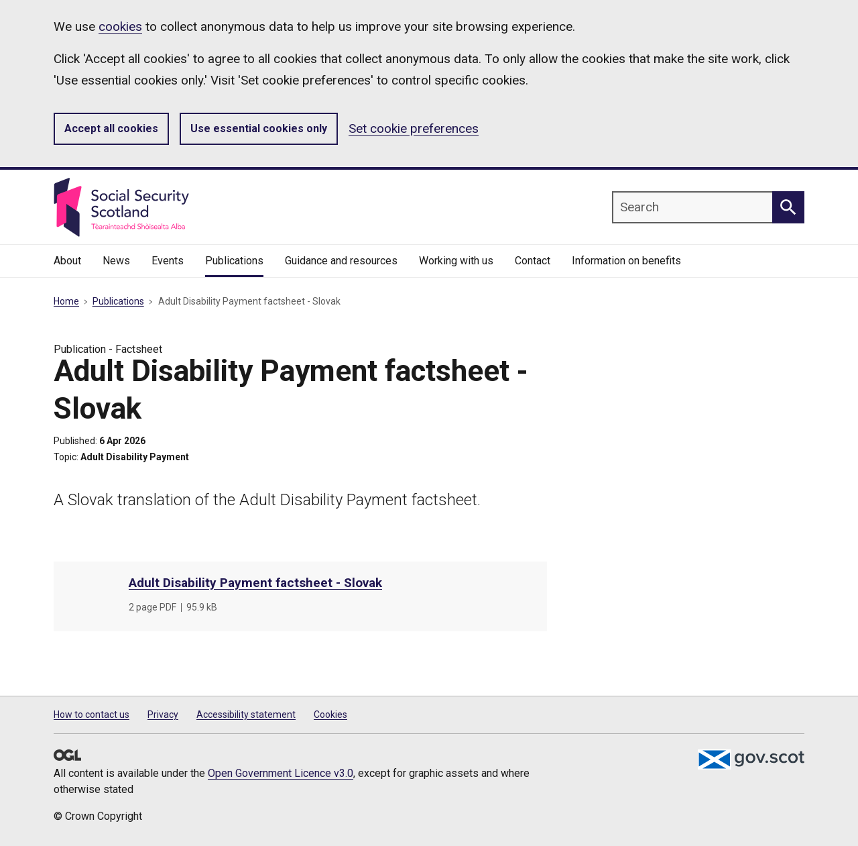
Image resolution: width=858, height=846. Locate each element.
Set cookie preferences (414, 128)
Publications (118, 301)
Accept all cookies (111, 128)
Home (66, 301)
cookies (120, 26)
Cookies (330, 714)
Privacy (162, 714)
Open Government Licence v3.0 (280, 773)
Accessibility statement (246, 714)
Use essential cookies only (258, 128)
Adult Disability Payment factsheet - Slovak (255, 582)
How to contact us (91, 714)
